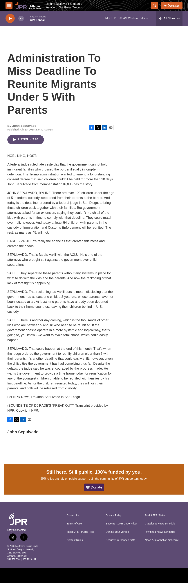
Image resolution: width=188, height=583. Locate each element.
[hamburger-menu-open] (9, 5)
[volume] (21, 18)
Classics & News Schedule (160, 523)
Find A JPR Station (155, 515)
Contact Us (73, 515)
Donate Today (114, 515)
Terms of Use (74, 523)
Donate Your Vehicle (117, 532)
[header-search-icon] (154, 5)
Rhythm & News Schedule (160, 532)
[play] (10, 18)
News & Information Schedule (162, 540)
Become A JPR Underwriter (121, 523)
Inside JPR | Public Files (80, 532)
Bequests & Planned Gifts (120, 540)
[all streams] (169, 18)
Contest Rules (75, 540)
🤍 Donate (94, 487)
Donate (173, 6)
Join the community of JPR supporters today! (118, 478)
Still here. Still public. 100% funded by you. (94, 472)
